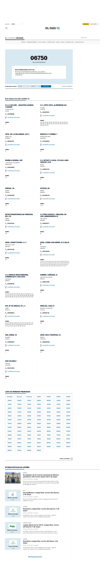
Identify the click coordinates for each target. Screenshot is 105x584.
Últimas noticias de (17, 467)
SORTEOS (25, 472)
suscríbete (86, 24)
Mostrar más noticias (35, 557)
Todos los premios (67, 86)
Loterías (25, 506)
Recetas (63, 42)
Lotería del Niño (51, 42)
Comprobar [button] (46, 86)
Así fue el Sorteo (42, 42)
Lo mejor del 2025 (79, 42)
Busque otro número (65, 458)
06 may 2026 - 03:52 (32, 479)
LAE (24, 490)
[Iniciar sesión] (95, 24)
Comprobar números (31, 42)
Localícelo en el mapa (13, 117)
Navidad (58, 42)
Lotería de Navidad (15, 38)
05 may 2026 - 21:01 (32, 496)
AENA (93, 37)
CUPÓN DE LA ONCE (27, 522)
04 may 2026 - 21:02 (32, 545)
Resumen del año (70, 42)
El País (24, 479)
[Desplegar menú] (6, 28)
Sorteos (23, 42)
